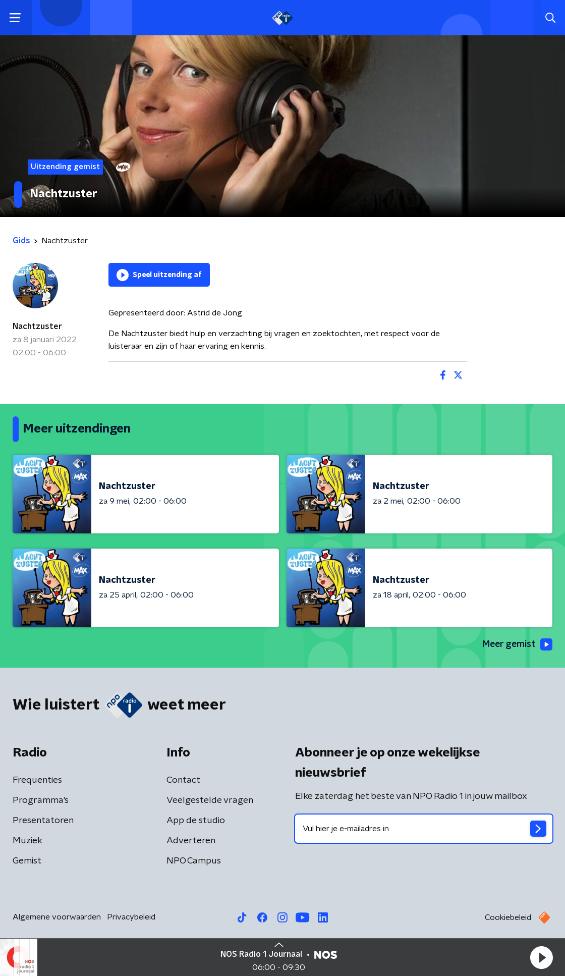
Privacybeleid (131, 917)
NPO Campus (193, 860)
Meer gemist (516, 645)
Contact (183, 780)
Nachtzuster (37, 326)
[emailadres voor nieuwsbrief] (423, 829)
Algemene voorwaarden (57, 917)
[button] (541, 957)
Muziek (27, 840)
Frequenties (37, 780)
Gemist (27, 860)
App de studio (195, 820)
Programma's (41, 800)
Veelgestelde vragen (209, 800)
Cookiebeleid (508, 917)
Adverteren (190, 840)
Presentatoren (43, 820)
